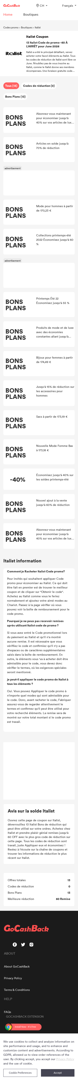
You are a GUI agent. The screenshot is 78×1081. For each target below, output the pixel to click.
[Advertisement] (39, 771)
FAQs (7, 1012)
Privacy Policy (13, 978)
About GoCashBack (17, 966)
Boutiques (26, 27)
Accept (58, 1073)
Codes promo (11, 27)
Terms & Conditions (17, 990)
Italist (38, 27)
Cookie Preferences (20, 1073)
